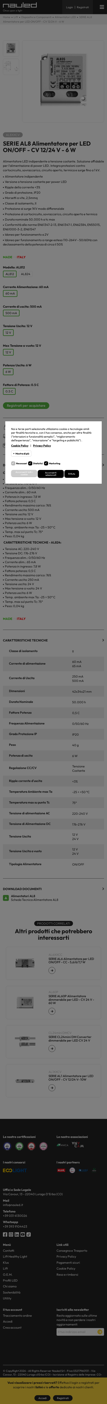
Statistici (38, 463)
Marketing (54, 463)
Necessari (21, 463)
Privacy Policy (42, 445)
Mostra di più (22, 453)
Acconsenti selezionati (51, 473)
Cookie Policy (19, 445)
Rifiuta (71, 473)
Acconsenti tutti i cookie (24, 473)
